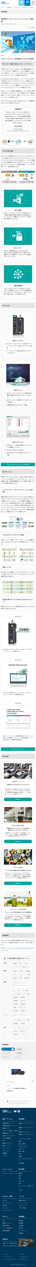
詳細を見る (18, 799)
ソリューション (8, 1053)
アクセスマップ (23, 1230)
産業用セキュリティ (7, 1143)
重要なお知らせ (23, 1200)
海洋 (20, 1183)
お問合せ (5, 1239)
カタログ (4, 1200)
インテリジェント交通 (24, 1139)
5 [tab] (16, 1101)
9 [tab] (26, 1101)
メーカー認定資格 (7, 1228)
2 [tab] (10, 1101)
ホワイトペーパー (7, 1203)
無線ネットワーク (7, 1145)
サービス (4, 1155)
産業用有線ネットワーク (8, 1123)
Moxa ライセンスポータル (18, 749)
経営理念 (21, 1220)
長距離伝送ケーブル (7, 1133)
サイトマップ (7, 1254)
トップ (2, 7)
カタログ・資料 (7, 1196)
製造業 (20, 1156)
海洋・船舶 (21, 1151)
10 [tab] (28, 1101)
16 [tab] (21, 1103)
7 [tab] (21, 1101)
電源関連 (4, 1153)
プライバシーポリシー (24, 1256)
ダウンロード (8, 1057)
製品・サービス (8, 1049)
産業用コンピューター (24, 1132)
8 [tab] (23, 1101)
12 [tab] (12, 1103)
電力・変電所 (22, 1144)
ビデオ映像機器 (6, 1138)
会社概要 (21, 1225)
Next (32, 1080)
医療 (20, 1141)
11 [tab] (10, 1103)
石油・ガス (21, 1149)
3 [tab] (12, 1101)
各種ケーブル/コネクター (8, 1135)
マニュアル (5, 1208)
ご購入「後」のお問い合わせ (9, 1246)
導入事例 (21, 1053)
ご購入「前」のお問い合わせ (9, 1243)
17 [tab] (23, 1103)
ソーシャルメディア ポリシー (10, 1259)
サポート (5, 1216)
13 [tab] (14, 1103)
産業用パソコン (6, 1128)
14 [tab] (16, 1103)
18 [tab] (26, 1103)
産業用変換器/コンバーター (9, 1125)
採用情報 (21, 1233)
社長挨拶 (21, 1223)
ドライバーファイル (7, 1210)
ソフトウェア (5, 1148)
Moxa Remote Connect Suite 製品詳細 (18, 464)
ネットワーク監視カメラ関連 (9, 1130)
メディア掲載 (22, 1208)
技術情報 (9, 7)
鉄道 (20, 1154)
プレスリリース (23, 1205)
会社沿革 (21, 1228)
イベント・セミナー (24, 1203)
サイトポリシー (22, 1254)
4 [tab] (14, 1101)
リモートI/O (5, 1150)
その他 (20, 1190)
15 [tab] (19, 1103)
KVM (3, 1140)
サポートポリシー (8, 1256)
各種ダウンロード (7, 1223)
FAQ (3, 1220)
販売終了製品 (5, 1225)
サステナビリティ (23, 1259)
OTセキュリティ (23, 1146)
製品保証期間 (5, 1230)
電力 (20, 1178)
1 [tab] (7, 1101)
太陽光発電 (21, 1163)
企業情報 (21, 1216)
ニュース (20, 1057)
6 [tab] (19, 1101)
